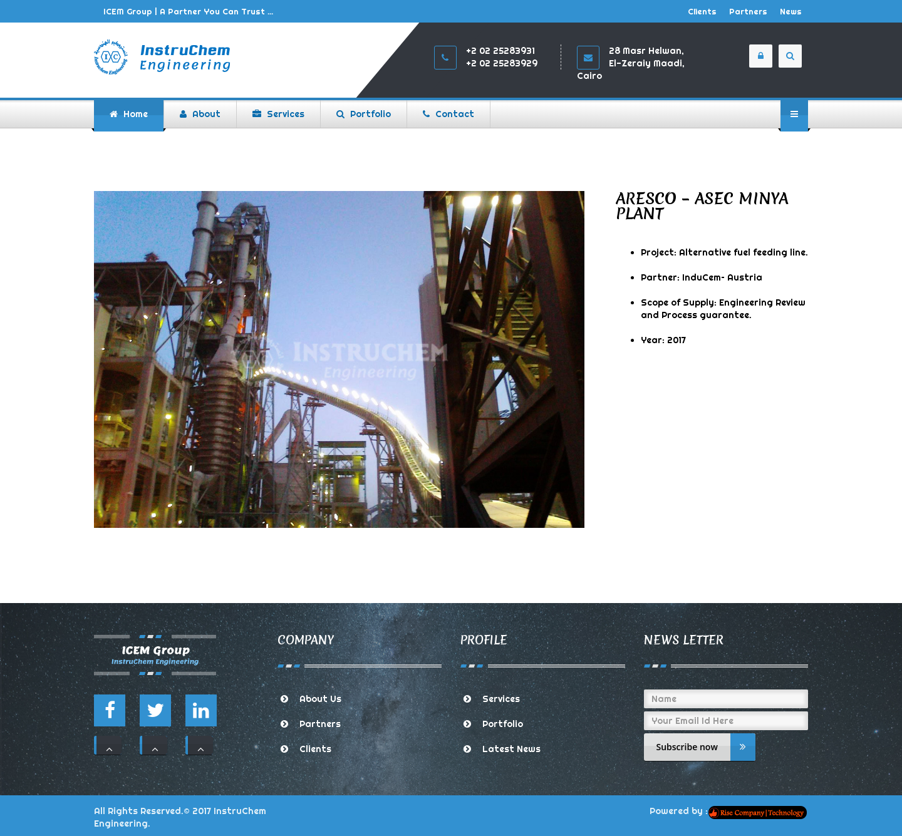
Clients (702, 11)
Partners (748, 11)
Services (501, 698)
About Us (320, 698)
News (791, 11)
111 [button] (109, 745)
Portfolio (502, 724)
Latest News (511, 749)
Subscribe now (705, 747)
